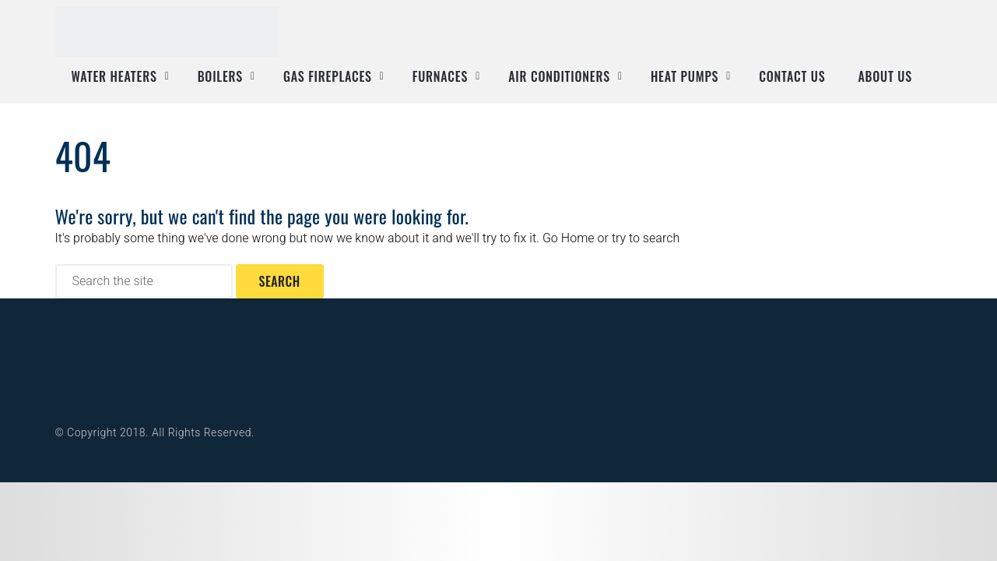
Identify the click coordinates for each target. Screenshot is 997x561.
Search (279, 281)
